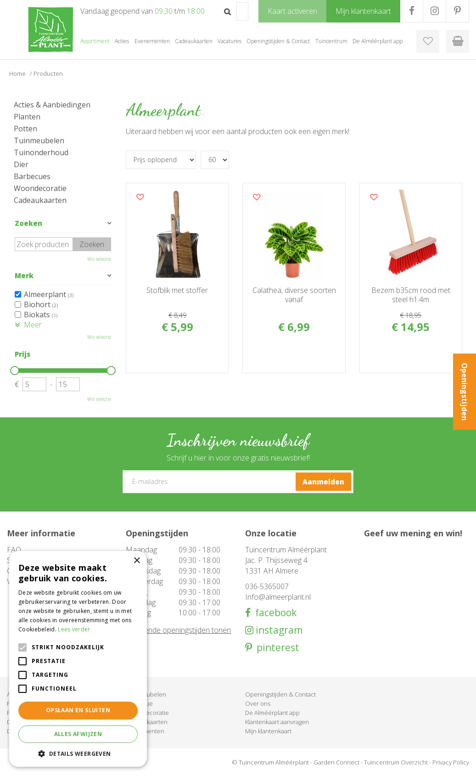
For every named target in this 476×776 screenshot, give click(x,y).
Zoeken (28, 223)
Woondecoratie (40, 188)
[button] (78, 753)
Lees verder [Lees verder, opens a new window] (74, 629)
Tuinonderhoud (41, 152)
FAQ (14, 550)
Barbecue (139, 703)
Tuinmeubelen (39, 140)
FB (411, 11)
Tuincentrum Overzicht (396, 762)
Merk (24, 275)
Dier (21, 164)
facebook (274, 613)
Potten (25, 128)
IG (434, 11)
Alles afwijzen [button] (78, 734)
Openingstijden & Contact (280, 694)
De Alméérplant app (272, 712)
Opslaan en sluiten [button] (78, 710)
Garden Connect (336, 762)
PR (457, 11)
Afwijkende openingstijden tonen (178, 630)
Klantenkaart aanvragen (277, 721)
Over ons (257, 703)
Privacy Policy (450, 762)
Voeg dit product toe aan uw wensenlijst (140, 197)
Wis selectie (99, 259)
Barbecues (32, 176)
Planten (27, 116)
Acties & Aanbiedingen (52, 104)
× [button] (136, 560)
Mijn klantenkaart (268, 731)
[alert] (78, 659)
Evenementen (145, 731)
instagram (277, 630)
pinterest (275, 647)
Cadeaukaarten (40, 200)
